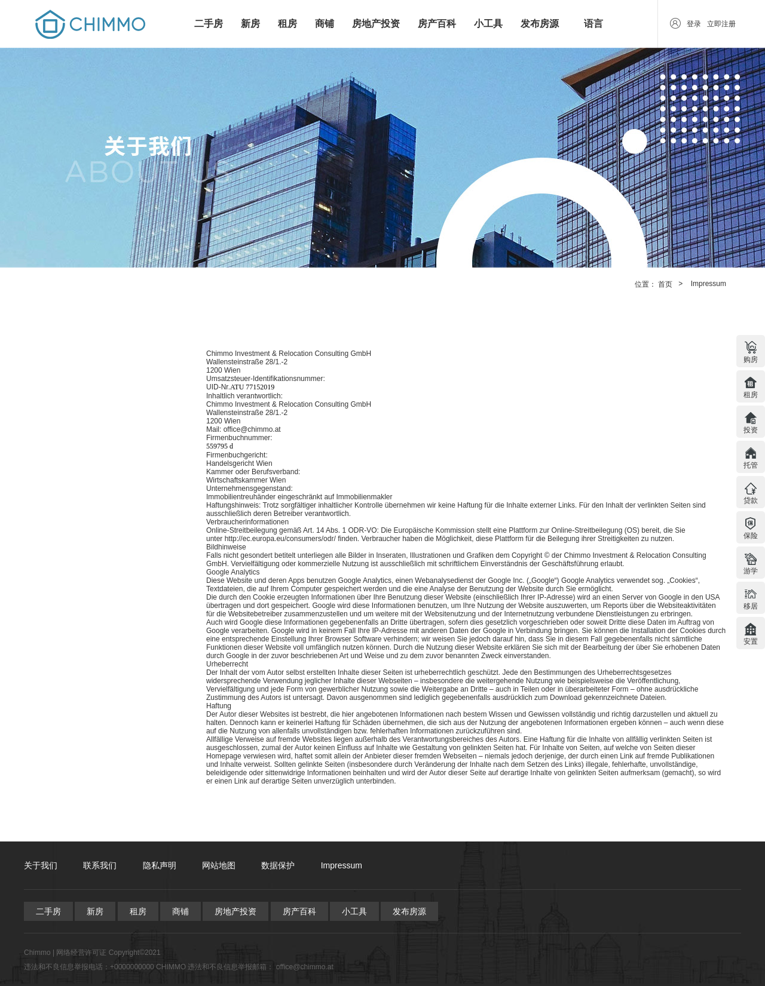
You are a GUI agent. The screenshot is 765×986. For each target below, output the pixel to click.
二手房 (208, 24)
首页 (665, 284)
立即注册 (721, 24)
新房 (250, 24)
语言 (593, 24)
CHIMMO (171, 967)
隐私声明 (159, 865)
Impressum (708, 283)
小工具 (488, 24)
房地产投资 (376, 24)
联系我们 (100, 865)
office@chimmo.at (304, 967)
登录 (694, 24)
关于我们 (40, 865)
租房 (287, 24)
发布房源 (540, 24)
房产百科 (437, 24)
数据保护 (278, 865)
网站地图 (218, 865)
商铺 (324, 24)
